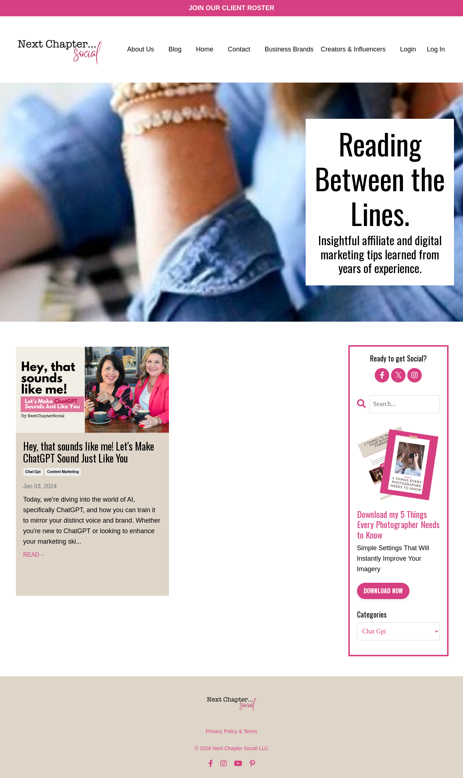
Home (204, 49)
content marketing (63, 472)
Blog (175, 49)
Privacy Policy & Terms (231, 731)
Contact (239, 49)
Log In (436, 49)
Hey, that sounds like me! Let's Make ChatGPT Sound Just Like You (88, 452)
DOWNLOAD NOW (383, 590)
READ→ (34, 555)
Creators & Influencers (353, 49)
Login (408, 49)
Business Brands (289, 49)
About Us (140, 49)
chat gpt (33, 472)
